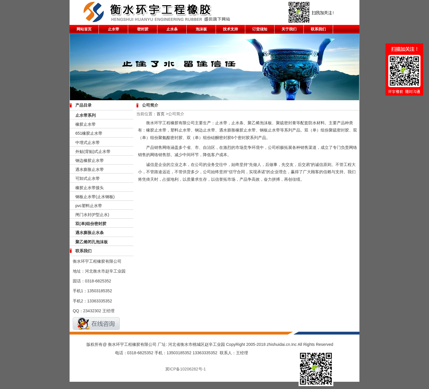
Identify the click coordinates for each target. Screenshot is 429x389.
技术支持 (230, 29)
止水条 (172, 29)
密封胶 (142, 29)
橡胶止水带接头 (89, 187)
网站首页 (84, 29)
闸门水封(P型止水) (92, 214)
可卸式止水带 (87, 178)
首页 (161, 114)
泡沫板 (201, 29)
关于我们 (289, 29)
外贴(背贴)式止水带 (92, 151)
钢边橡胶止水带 (89, 160)
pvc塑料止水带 (88, 205)
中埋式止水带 (87, 142)
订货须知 (259, 29)
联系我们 (318, 29)
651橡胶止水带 (88, 133)
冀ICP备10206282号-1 (185, 369)
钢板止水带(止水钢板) (94, 196)
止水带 (113, 29)
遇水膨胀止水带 (89, 169)
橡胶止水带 (85, 124)
